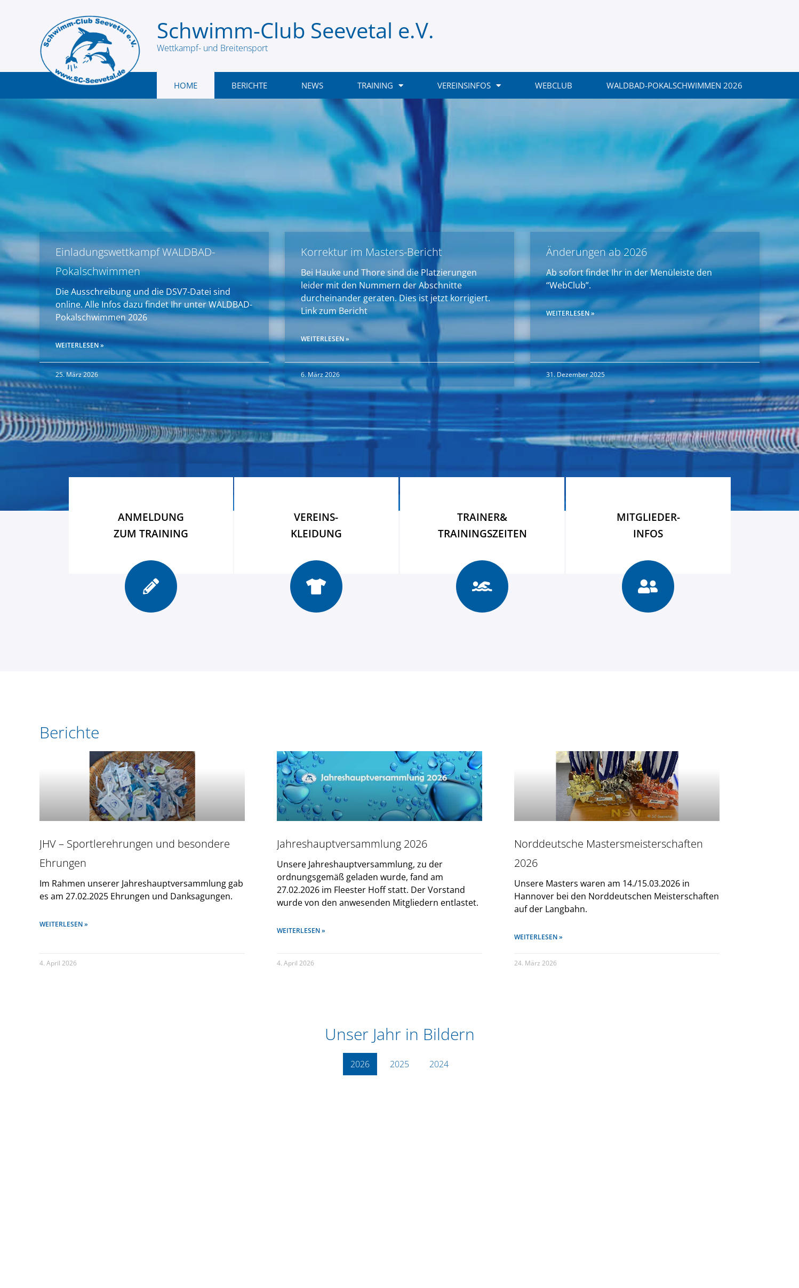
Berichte (249, 85)
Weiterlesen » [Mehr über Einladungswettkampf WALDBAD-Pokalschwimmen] (79, 345)
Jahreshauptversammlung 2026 (352, 843)
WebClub (553, 85)
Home (185, 85)
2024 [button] (439, 1064)
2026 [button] (360, 1064)
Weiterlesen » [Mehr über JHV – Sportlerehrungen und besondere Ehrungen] (63, 924)
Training (380, 85)
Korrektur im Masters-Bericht (371, 252)
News (312, 85)
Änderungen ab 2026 (596, 252)
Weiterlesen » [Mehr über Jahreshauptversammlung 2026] (301, 930)
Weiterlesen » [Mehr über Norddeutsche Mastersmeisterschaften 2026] (538, 936)
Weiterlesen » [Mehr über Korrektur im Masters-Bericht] (325, 338)
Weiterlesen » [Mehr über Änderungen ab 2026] (570, 313)
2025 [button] (399, 1064)
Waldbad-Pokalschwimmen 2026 (674, 85)
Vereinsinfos (469, 85)
